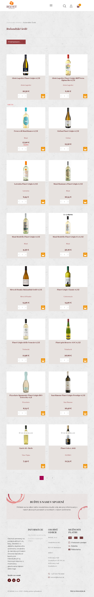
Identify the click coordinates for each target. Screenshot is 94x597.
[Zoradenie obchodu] (16, 42)
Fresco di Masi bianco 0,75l (26, 131)
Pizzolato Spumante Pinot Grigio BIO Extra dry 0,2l (25, 397)
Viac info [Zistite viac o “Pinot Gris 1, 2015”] (85, 466)
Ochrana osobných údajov (35, 540)
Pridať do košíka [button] (43, 96)
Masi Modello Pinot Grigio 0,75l (26, 237)
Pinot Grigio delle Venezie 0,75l (26, 343)
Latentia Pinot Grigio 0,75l (26, 184)
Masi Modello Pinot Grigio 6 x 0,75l (68, 237)
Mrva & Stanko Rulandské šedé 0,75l (26, 290)
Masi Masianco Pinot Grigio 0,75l (68, 184)
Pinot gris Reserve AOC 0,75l (68, 343)
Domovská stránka (14, 23)
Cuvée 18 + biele (26, 448)
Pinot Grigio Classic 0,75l (68, 290)
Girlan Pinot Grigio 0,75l (68, 131)
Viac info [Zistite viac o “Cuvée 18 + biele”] (43, 466)
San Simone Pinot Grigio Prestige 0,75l (68, 396)
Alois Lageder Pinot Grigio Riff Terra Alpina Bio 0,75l (68, 79)
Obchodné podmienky (37, 535)
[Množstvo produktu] (22, 96)
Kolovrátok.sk (80, 591)
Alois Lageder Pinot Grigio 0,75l (26, 78)
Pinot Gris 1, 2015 (68, 448)
